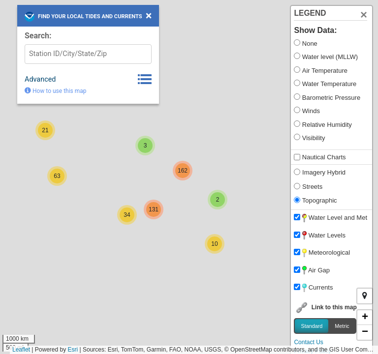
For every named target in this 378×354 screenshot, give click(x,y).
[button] (214, 244)
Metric (342, 325)
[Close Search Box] (149, 16)
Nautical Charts (324, 157)
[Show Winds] (297, 110)
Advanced (40, 79)
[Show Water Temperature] (297, 83)
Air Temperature (324, 70)
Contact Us (308, 342)
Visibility (313, 138)
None (309, 43)
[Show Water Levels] (297, 56)
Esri (73, 349)
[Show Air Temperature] (297, 69)
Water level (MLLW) (330, 56)
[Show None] (297, 42)
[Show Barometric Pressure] (297, 96)
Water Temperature (329, 84)
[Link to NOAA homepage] (29, 17)
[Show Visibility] (297, 137)
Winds (311, 111)
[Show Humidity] (297, 123)
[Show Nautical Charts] (297, 157)
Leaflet (21, 349)
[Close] (363, 15)
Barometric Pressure (331, 97)
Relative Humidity (327, 124)
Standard (311, 325)
